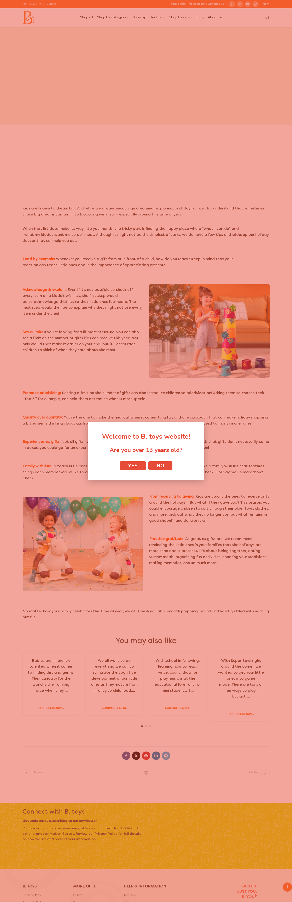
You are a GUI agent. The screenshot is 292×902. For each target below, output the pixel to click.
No (160, 465)
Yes (133, 465)
